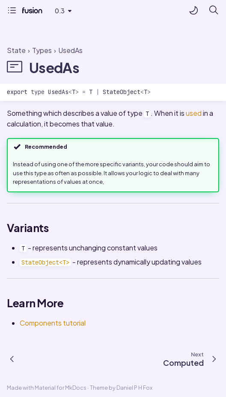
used (194, 113)
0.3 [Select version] (60, 11)
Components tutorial (53, 322)
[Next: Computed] (193, 358)
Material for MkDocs (61, 387)
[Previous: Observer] (13, 358)
